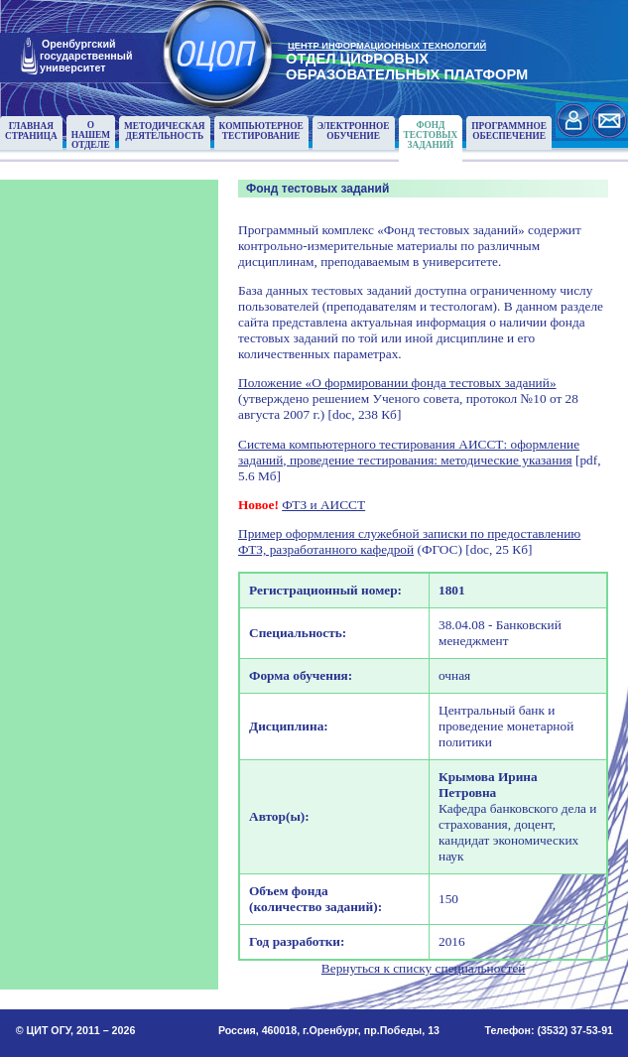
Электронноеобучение (353, 131)
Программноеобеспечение (509, 131)
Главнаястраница (31, 131)
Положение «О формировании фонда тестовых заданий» (397, 382)
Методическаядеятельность (164, 131)
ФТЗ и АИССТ (323, 504)
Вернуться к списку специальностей (423, 968)
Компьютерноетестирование (261, 131)
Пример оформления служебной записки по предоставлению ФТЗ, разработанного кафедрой (409, 541)
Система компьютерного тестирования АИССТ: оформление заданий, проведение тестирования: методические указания (408, 452)
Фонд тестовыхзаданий (431, 135)
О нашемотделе (90, 135)
